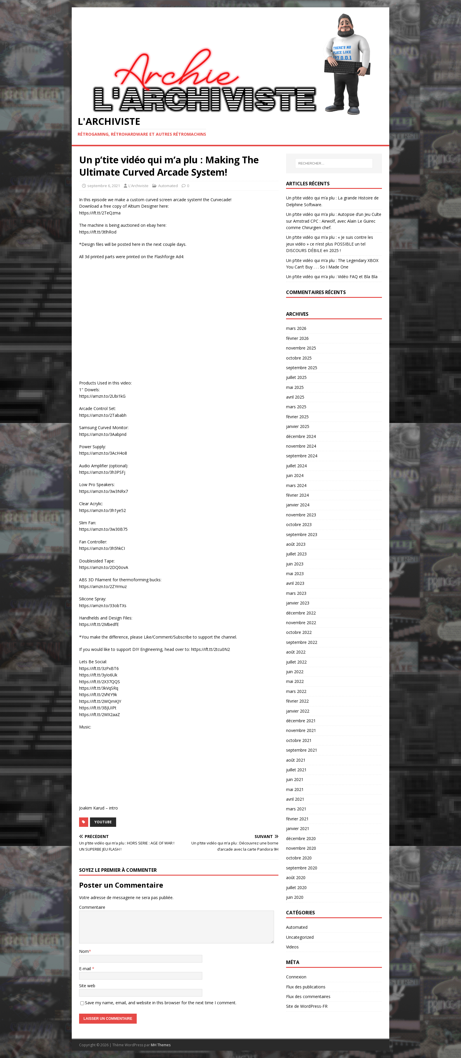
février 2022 (297, 701)
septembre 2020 (301, 868)
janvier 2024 (297, 505)
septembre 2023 (301, 534)
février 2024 (297, 495)
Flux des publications (305, 987)
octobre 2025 (299, 358)
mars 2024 (296, 485)
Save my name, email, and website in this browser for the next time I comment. (160, 1002)
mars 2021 (296, 809)
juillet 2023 (296, 554)
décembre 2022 (301, 613)
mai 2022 (295, 681)
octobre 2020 (299, 858)
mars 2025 (296, 406)
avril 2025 (295, 397)
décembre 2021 (301, 720)
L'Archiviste (138, 185)
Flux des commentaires (308, 996)
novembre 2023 (301, 515)
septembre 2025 (301, 367)
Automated (168, 185)
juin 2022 (294, 671)
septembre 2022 (301, 642)
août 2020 (295, 877)
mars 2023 (296, 593)
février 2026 (297, 338)
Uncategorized (300, 937)
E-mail (85, 968)
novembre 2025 (301, 348)
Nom (84, 951)
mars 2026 (296, 328)
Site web (87, 985)
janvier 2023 (297, 603)
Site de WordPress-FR (307, 1006)
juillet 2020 (296, 887)
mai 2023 (295, 573)
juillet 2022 (296, 662)
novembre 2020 (301, 848)
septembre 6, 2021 (103, 185)
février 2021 (297, 819)
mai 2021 (295, 789)
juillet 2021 (296, 769)
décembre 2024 (301, 436)
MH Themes (161, 1044)
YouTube (103, 821)
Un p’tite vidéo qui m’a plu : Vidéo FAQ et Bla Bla (332, 276)
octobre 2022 (299, 632)
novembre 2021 (301, 730)
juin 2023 (294, 564)
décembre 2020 (301, 838)
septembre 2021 (301, 750)
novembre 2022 (301, 622)
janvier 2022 (297, 711)
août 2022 (295, 652)
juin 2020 (294, 897)
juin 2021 (294, 779)
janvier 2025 (297, 426)
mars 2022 (296, 691)
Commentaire (92, 907)
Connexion (296, 977)
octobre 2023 (299, 524)
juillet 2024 (296, 465)
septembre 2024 (301, 456)
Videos (292, 947)
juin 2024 (294, 475)
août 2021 (295, 760)
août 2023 (295, 544)
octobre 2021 (299, 740)
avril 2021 (295, 799)
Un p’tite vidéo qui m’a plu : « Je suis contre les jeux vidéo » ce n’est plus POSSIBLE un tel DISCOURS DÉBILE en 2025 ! (329, 243)
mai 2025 (295, 387)
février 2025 (297, 416)
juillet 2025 (296, 377)
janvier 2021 (297, 828)
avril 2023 (295, 583)
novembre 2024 (301, 446)
